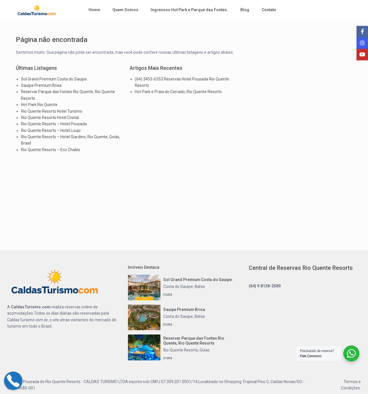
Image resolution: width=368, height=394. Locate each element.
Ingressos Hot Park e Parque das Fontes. (189, 9)
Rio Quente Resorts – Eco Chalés (50, 149)
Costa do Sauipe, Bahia (184, 286)
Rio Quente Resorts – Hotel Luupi (50, 130)
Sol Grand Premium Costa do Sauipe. (54, 79)
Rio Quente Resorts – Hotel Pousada (54, 124)
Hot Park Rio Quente (39, 104)
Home (94, 9)
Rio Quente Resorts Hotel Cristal (50, 117)
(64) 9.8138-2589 (265, 286)
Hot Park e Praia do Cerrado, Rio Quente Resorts (178, 91)
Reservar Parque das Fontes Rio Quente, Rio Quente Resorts (193, 340)
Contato (269, 9)
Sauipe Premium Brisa (41, 85)
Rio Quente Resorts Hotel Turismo (51, 111)
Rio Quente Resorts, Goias (186, 350)
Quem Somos (125, 9)
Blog (244, 9)
